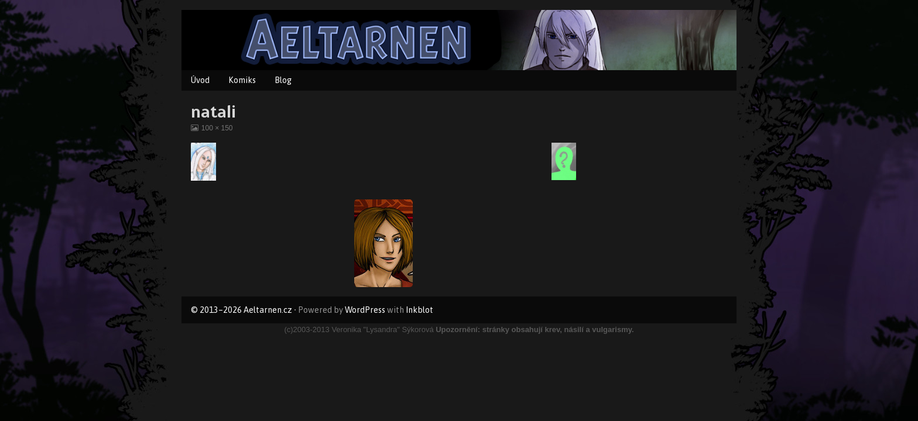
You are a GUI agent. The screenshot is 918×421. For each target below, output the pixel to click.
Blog (283, 80)
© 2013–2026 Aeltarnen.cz (241, 310)
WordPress (365, 310)
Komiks (242, 80)
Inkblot (419, 310)
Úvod (200, 80)
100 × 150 (217, 128)
